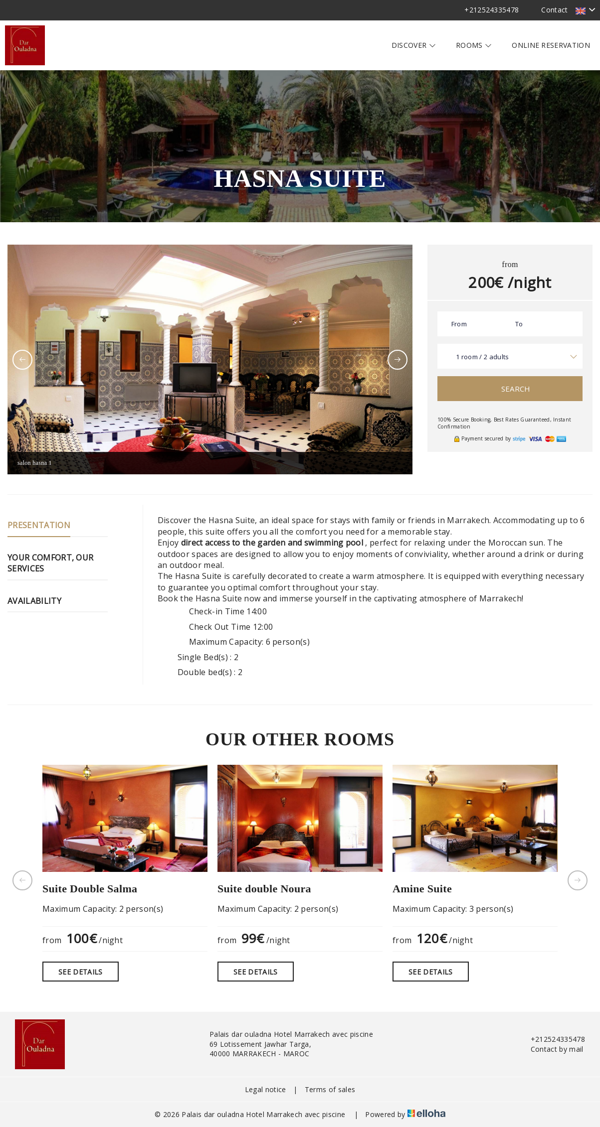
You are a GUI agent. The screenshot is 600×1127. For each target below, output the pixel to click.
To (519, 323)
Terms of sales (330, 1089)
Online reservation (551, 45)
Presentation (38, 525)
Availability (34, 600)
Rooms (474, 45)
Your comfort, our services (50, 563)
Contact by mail (551, 1049)
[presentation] (22, 360)
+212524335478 (552, 1039)
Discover (414, 45)
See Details (80, 972)
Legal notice (265, 1089)
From (459, 323)
